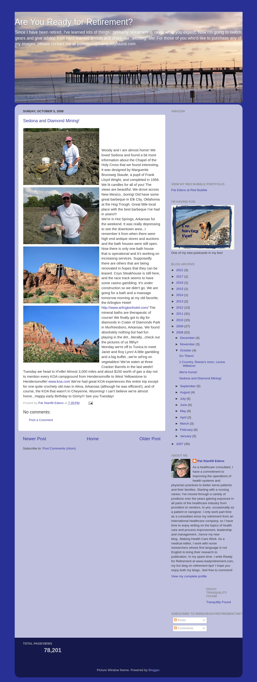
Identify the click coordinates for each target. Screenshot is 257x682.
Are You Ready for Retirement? (74, 22)
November (188, 344)
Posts (180, 620)
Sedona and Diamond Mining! (51, 120)
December (188, 338)
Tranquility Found (218, 602)
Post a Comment (41, 420)
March (185, 423)
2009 (180, 326)
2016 (180, 282)
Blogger (154, 670)
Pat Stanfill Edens (210, 461)
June (184, 405)
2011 (180, 313)
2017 (180, 276)
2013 (180, 301)
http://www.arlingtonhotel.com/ (125, 308)
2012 (180, 307)
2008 (180, 332)
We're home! (188, 372)
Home (93, 438)
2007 (180, 444)
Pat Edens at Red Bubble (189, 190)
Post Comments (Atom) (59, 448)
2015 (180, 289)
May (183, 411)
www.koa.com (59, 381)
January (186, 436)
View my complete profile (189, 576)
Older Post (149, 438)
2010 (180, 320)
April (183, 417)
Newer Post (34, 438)
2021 (180, 270)
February (187, 429)
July (183, 398)
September (188, 386)
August (185, 392)
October (186, 350)
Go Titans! (186, 356)
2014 (180, 295)
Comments (183, 628)
